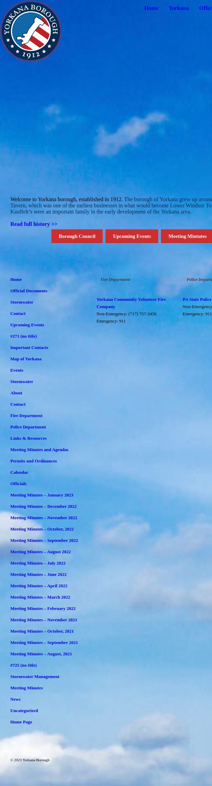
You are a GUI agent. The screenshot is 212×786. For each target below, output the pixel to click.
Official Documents (28, 290)
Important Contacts (29, 347)
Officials (18, 483)
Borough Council (77, 236)
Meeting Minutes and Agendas (39, 449)
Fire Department (26, 415)
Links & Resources (28, 438)
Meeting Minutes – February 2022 (42, 608)
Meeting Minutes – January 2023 (41, 495)
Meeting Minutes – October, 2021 (42, 631)
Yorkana (179, 8)
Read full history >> (34, 224)
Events (16, 370)
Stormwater (21, 302)
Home (151, 8)
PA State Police (197, 299)
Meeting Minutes (26, 687)
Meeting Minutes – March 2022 (40, 597)
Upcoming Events (132, 236)
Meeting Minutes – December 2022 (43, 506)
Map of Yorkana (26, 358)
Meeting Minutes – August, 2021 (41, 653)
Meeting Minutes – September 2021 (44, 642)
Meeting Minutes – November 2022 (43, 517)
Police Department (28, 426)
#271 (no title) (23, 336)
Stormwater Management (34, 676)
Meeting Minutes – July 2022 (37, 563)
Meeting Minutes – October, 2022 (42, 529)
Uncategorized (24, 710)
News (15, 699)
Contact (18, 313)
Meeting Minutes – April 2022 (38, 585)
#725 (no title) (23, 665)
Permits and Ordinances (33, 460)
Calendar (19, 472)
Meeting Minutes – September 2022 (44, 540)
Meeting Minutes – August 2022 (40, 551)
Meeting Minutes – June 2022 (38, 574)
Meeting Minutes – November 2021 (43, 619)
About (16, 392)
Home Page (21, 721)
